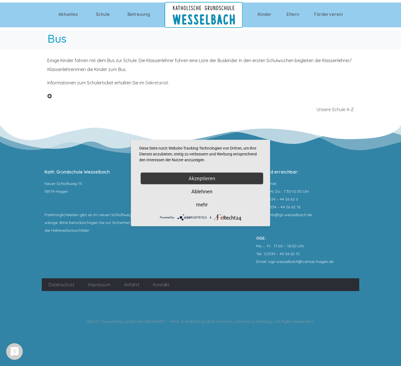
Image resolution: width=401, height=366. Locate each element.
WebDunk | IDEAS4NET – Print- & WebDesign (165, 321)
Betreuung (139, 14)
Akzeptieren (202, 178)
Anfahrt (132, 284)
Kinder (265, 14)
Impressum (99, 284)
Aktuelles (68, 14)
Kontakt (161, 284)
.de (331, 261)
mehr (202, 205)
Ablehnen (201, 191)
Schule (103, 14)
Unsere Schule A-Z (335, 109)
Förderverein (328, 14)
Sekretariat (156, 83)
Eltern (293, 14)
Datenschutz (61, 284)
